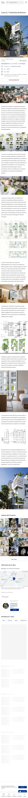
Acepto (22, 787)
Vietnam (22, 63)
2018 (8, 71)
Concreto (10, 620)
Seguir (14, 609)
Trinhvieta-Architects (15, 66)
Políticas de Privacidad (10, 787)
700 (8, 69)
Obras (16, 620)
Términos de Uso (3, 787)
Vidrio (3, 620)
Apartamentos (5, 63)
